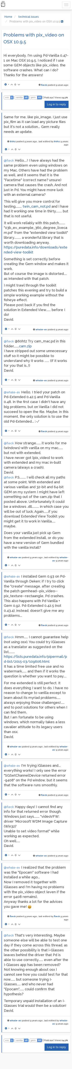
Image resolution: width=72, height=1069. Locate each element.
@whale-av (12, 392)
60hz (13, 141)
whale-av (41, 329)
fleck (44, 85)
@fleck (9, 160)
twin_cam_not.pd (36, 206)
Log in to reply (56, 104)
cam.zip (25, 346)
